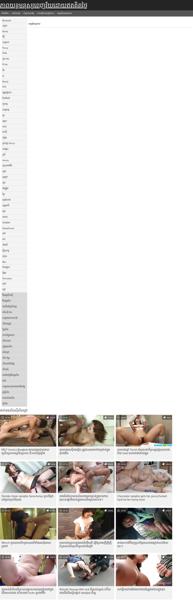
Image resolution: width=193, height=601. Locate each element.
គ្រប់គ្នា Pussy (8, 143)
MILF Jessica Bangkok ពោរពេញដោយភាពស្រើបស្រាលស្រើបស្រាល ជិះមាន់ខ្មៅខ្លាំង (25, 451)
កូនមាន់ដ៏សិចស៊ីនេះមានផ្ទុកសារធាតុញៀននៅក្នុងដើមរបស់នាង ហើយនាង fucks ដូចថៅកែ (27, 591)
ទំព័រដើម (5, 13)
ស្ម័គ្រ (4, 137)
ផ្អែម (4, 272)
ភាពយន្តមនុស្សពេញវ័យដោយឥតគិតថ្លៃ (43, 5)
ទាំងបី (5, 244)
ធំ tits (5, 64)
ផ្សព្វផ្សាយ (6, 92)
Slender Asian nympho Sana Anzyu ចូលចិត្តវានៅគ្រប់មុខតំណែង (28, 497)
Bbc (4, 261)
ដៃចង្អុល (6, 266)
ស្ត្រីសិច (5, 392)
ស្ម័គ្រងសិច (7, 346)
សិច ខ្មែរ (6, 357)
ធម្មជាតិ (5, 205)
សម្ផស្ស (5, 109)
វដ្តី (3, 36)
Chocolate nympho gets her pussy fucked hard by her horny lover (142, 497)
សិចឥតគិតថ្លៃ (8, 363)
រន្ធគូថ (5, 176)
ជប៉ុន (4, 256)
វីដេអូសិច (6, 300)
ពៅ (3, 233)
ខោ (3, 239)
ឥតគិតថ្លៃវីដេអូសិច (10, 374)
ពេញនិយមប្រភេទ (64, 13)
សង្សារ (5, 148)
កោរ (4, 86)
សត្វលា (5, 42)
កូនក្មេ (5, 103)
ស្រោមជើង (7, 165)
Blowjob (6, 20)
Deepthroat (8, 228)
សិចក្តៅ (5, 352)
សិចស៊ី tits (7, 312)
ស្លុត (4, 171)
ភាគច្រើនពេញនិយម (45, 13)
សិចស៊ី (5, 369)
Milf (4, 126)
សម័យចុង (16, 13)
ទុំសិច (5, 403)
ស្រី (3, 154)
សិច (4, 380)
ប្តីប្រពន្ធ (5, 250)
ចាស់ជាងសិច (8, 397)
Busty (5, 31)
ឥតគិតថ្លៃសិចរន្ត (9, 306)
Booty (5, 81)
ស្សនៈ (5, 25)
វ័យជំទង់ (6, 98)
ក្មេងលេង (6, 199)
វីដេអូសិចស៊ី (7, 294)
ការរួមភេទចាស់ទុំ (9, 317)
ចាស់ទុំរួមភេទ (8, 334)
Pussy (5, 47)
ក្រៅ (4, 283)
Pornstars (7, 278)
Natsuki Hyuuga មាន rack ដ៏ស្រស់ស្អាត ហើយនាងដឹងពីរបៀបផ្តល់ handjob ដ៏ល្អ (85, 591)
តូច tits (5, 58)
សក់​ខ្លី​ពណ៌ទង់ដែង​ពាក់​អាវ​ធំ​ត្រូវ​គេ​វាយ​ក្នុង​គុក (141, 589)
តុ (3, 75)
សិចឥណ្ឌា (6, 323)
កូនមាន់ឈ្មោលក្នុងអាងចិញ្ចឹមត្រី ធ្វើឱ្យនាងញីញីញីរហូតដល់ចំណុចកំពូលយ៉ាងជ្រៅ (85, 544)
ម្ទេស (4, 120)
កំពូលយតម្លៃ (29, 13)
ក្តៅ (3, 182)
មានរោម (6, 222)
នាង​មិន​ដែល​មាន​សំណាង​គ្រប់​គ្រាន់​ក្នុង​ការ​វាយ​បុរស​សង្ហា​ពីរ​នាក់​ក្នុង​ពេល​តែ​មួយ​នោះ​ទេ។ (83, 497)
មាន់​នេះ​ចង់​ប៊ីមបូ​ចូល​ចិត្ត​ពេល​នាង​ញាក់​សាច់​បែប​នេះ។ (142, 544)
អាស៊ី (4, 131)
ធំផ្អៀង (5, 188)
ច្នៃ (3, 193)
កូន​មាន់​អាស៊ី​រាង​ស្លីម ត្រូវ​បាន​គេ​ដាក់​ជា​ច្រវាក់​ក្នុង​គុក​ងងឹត (84, 451)
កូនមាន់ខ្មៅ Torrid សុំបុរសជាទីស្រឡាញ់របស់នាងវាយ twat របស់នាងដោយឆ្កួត (143, 451)
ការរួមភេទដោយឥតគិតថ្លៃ (13, 386)
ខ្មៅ (3, 211)
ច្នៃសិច (5, 329)
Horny (5, 160)
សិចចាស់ (6, 340)
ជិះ (3, 70)
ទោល (5, 216)
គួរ (3, 115)
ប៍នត (4, 52)
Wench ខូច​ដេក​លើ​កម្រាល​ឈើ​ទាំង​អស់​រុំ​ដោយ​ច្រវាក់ (26, 544)
